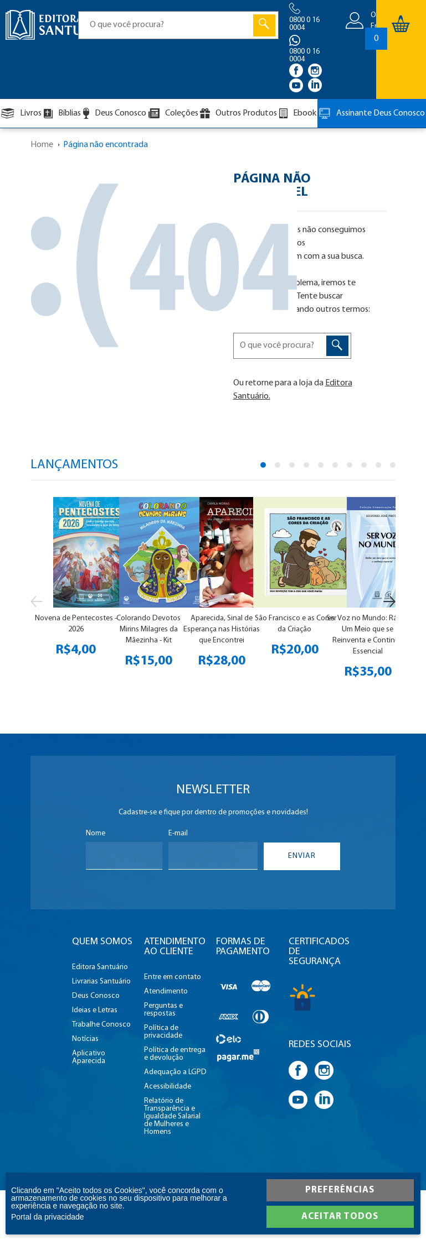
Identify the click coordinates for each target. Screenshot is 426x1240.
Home (41, 144)
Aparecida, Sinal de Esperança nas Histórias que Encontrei (221, 629)
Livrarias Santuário (101, 982)
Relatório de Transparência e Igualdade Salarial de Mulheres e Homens (172, 1116)
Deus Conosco (114, 113)
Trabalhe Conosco (101, 1025)
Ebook (297, 113)
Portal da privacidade (47, 1216)
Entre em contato (172, 977)
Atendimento (166, 992)
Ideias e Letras (94, 1010)
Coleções (173, 113)
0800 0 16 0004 (304, 24)
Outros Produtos (238, 113)
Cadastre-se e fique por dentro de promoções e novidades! (213, 812)
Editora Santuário (100, 967)
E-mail (178, 834)
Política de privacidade (163, 1032)
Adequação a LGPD (175, 1072)
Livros (21, 113)
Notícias (85, 1039)
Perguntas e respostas (163, 1010)
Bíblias (62, 113)
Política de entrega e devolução (175, 1054)
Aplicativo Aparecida (88, 1057)
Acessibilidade (167, 1087)
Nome (95, 834)
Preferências (339, 1190)
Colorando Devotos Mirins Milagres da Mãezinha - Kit (148, 629)
